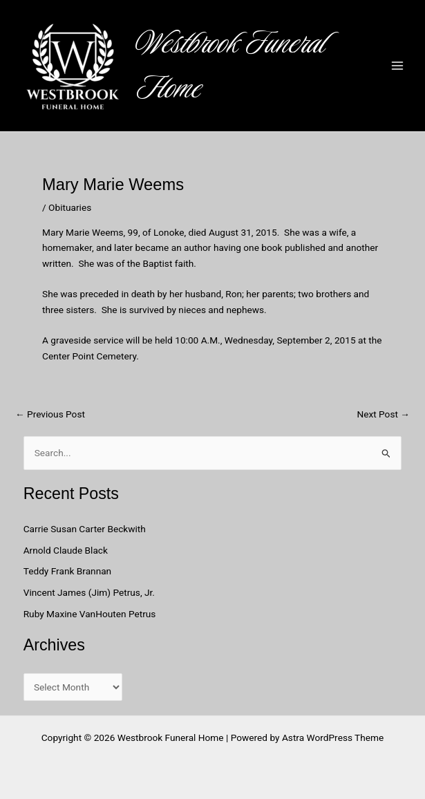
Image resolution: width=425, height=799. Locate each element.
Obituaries (69, 207)
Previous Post (50, 415)
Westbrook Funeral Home (230, 65)
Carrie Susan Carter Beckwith (84, 528)
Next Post (383, 415)
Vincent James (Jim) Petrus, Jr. (89, 592)
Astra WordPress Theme (333, 737)
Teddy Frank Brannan (68, 570)
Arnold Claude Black (67, 550)
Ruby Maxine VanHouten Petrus (90, 613)
